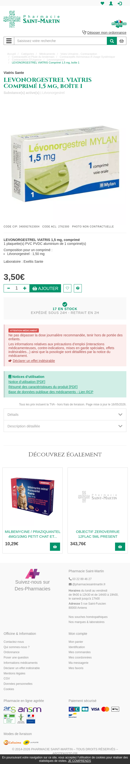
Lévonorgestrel (53, 93)
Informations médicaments (21, 663)
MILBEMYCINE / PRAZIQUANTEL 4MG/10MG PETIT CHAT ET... (33, 534)
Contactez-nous (14, 642)
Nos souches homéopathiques (88, 617)
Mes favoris (76, 668)
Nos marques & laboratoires (87, 622)
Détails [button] (65, 414)
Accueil (11, 53)
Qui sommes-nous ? (16, 647)
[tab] (65, 414)
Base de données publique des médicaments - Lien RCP (50, 392)
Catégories (27, 53)
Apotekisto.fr (65, 753)
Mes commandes (80, 652)
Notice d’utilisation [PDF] (26, 382)
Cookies (9, 689)
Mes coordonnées (80, 657)
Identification (77, 647)
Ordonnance (12, 652)
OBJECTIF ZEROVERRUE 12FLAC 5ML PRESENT (98, 534)
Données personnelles (18, 684)
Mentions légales (14, 673)
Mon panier (76, 642)
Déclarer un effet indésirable (34, 361)
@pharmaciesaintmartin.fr (87, 584)
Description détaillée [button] (65, 426)
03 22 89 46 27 (80, 579)
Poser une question (16, 657)
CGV (7, 678)
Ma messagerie (79, 663)
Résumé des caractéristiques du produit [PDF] (42, 387)
